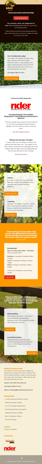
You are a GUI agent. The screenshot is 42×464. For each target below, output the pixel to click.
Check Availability (21, 18)
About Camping (11, 193)
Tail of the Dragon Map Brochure (15, 406)
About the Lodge (11, 78)
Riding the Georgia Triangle (13, 402)
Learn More (10, 277)
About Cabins (10, 215)
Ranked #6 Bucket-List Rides (14, 413)
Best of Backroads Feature (13, 416)
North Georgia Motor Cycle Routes (15, 409)
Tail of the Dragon (10, 419)
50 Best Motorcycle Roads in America (16, 399)
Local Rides (10, 329)
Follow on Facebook (10, 429)
